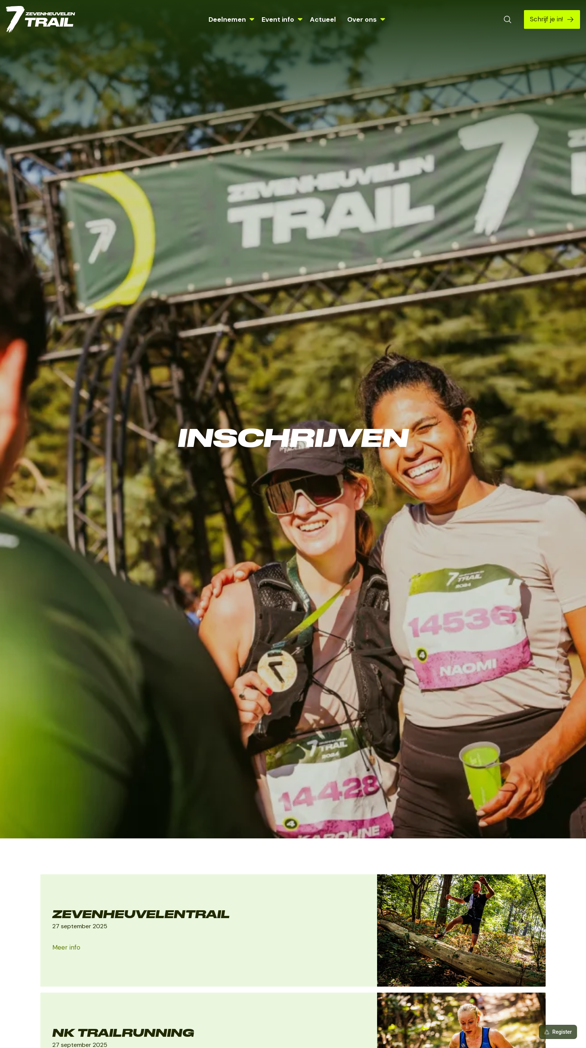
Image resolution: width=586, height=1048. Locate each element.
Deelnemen (227, 19)
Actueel (323, 19)
